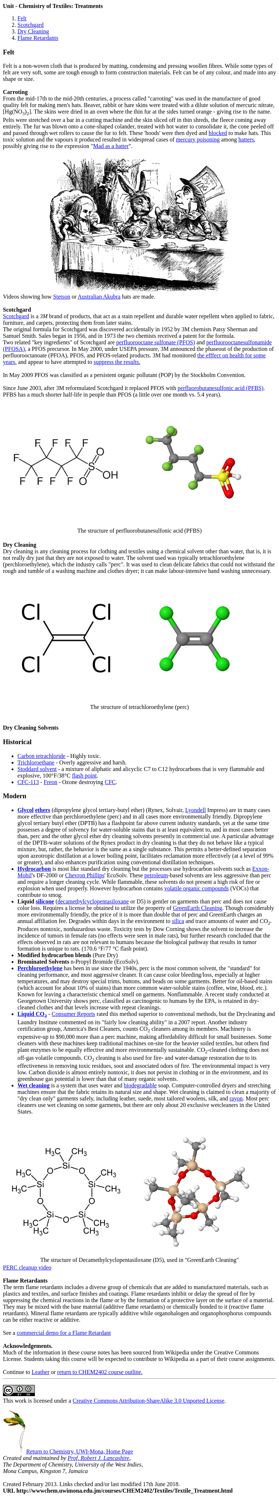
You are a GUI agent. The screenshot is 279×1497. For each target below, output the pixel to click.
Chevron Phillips (84, 875)
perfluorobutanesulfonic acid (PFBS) (220, 388)
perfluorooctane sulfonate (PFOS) (155, 342)
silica (178, 921)
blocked (218, 133)
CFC (110, 782)
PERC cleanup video (27, 1267)
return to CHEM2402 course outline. (99, 1372)
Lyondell (195, 810)
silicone (45, 901)
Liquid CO (32, 1014)
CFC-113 (28, 782)
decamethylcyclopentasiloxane (93, 901)
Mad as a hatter (111, 146)
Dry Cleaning (33, 31)
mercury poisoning (197, 139)
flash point (84, 775)
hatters (246, 139)
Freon (50, 782)
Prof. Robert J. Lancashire (98, 1458)
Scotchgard (30, 25)
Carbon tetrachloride (41, 756)
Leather (40, 1372)
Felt (22, 18)
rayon (236, 1098)
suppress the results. (117, 362)
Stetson (61, 297)
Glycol (25, 810)
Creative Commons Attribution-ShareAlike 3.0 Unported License (149, 1401)
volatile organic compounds (196, 888)
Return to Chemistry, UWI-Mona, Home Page (68, 1451)
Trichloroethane (35, 762)
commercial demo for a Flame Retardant (64, 1333)
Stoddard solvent (37, 769)
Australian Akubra (99, 297)
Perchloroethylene (39, 968)
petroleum (156, 875)
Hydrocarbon (34, 869)
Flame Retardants (37, 38)
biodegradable (140, 1085)
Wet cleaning (33, 1085)
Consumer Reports (73, 1014)
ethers (42, 810)
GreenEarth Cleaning (197, 908)
